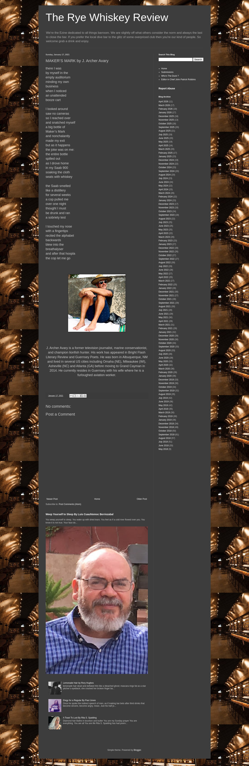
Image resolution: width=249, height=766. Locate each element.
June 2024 (164, 182)
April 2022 (163, 277)
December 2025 (166, 116)
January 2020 (165, 376)
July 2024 (163, 178)
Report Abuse (167, 88)
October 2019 (165, 387)
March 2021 (164, 325)
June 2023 (164, 226)
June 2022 (164, 270)
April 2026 (163, 101)
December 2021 (166, 292)
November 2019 (166, 383)
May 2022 (163, 273)
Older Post (142, 499)
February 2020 (166, 372)
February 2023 (166, 240)
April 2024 (163, 189)
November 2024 (166, 164)
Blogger (137, 750)
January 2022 (165, 288)
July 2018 (163, 442)
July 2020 (163, 354)
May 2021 (163, 317)
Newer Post (52, 499)
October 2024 (165, 167)
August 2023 (165, 218)
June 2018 (164, 445)
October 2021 (165, 299)
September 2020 (167, 346)
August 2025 (165, 131)
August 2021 (165, 306)
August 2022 (165, 262)
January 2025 (165, 156)
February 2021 (166, 328)
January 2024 (165, 200)
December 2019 (166, 379)
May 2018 (163, 449)
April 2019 (163, 409)
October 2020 (165, 343)
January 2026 (165, 112)
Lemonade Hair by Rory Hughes (78, 683)
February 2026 (166, 109)
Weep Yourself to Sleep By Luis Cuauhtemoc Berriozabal (79, 514)
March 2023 (164, 237)
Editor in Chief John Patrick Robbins (178, 79)
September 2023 (167, 215)
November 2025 (166, 120)
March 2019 (164, 412)
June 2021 (164, 314)
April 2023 (163, 233)
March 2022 (164, 281)
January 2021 (165, 332)
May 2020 (163, 361)
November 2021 (166, 295)
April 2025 (163, 145)
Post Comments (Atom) (70, 504)
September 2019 (167, 390)
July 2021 (163, 310)
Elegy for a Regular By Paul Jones (79, 700)
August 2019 (165, 394)
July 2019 (163, 398)
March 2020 (164, 368)
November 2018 (166, 427)
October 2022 (165, 255)
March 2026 (164, 105)
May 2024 (163, 185)
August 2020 (165, 350)
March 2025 (164, 149)
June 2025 (164, 138)
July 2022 (163, 266)
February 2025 (166, 153)
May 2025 (163, 141)
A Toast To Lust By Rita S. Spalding (80, 717)
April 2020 (163, 365)
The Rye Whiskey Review (107, 17)
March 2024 (164, 193)
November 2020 (166, 339)
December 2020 (166, 335)
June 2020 (164, 358)
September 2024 (167, 171)
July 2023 (163, 222)
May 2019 (163, 405)
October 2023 (165, 211)
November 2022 (166, 251)
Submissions (167, 72)
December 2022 (166, 248)
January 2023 (165, 244)
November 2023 (166, 207)
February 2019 (166, 416)
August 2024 (165, 175)
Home (97, 499)
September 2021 (167, 303)
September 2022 (167, 259)
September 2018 (167, 434)
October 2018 (165, 431)
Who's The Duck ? (170, 76)
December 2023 (166, 204)
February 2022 (166, 284)
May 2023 (163, 229)
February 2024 (166, 196)
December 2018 (166, 423)
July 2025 (163, 134)
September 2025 (167, 127)
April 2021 (163, 321)
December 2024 (166, 160)
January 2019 (165, 420)
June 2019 (164, 401)
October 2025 (165, 123)
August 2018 (165, 438)
